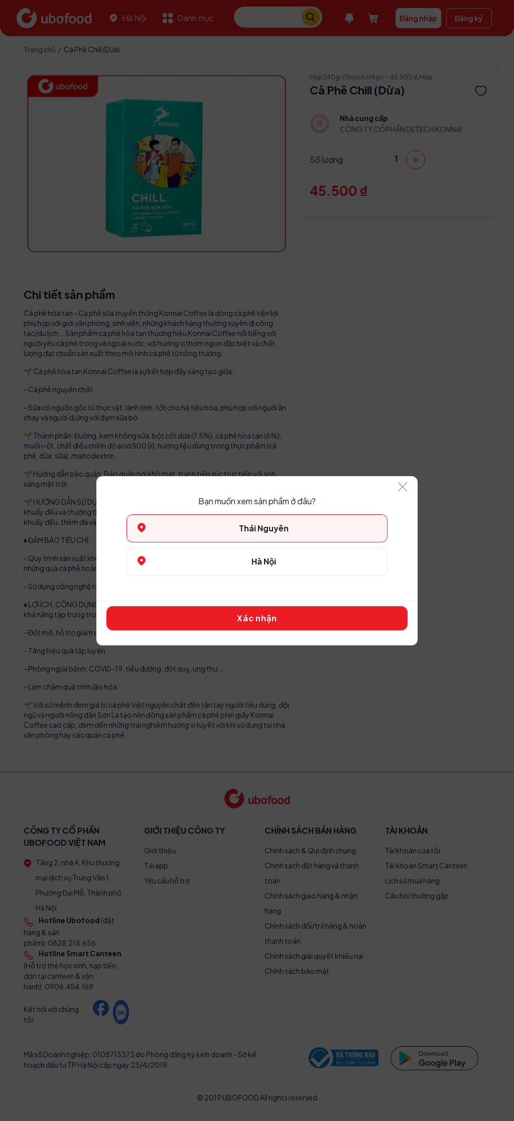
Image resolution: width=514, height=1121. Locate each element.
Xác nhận (257, 618)
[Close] (403, 487)
